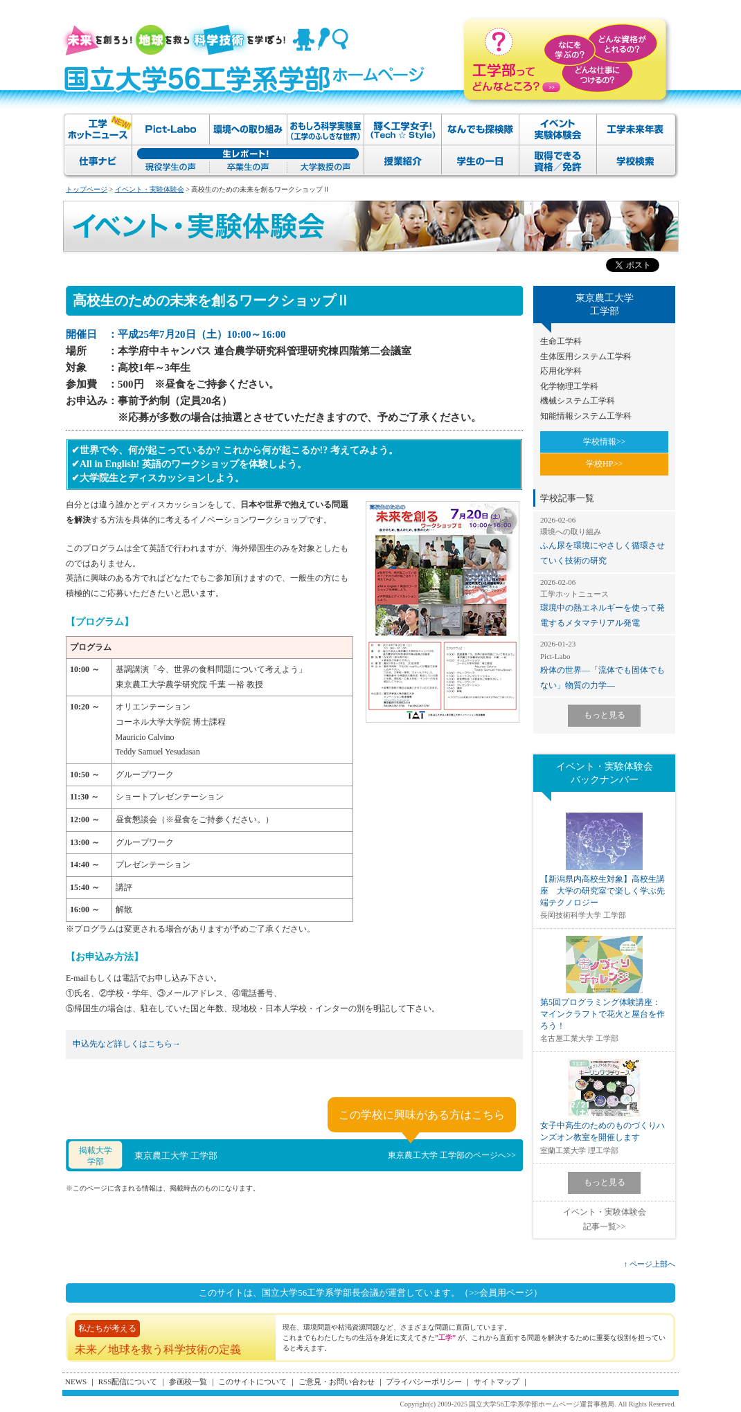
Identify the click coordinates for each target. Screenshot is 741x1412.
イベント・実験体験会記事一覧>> (604, 1219)
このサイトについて (252, 1381)
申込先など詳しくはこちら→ (127, 1044)
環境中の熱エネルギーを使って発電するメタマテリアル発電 (604, 602)
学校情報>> (604, 441)
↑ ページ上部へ (649, 1264)
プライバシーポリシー (424, 1381)
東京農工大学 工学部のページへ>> (452, 1155)
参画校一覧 (188, 1381)
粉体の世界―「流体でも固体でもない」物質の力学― (604, 664)
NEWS (76, 1381)
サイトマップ (496, 1381)
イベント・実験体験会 (149, 189)
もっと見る (604, 715)
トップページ (86, 189)
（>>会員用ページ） (501, 1292)
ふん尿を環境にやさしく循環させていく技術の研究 (604, 540)
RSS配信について (128, 1381)
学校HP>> (604, 464)
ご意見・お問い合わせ (336, 1381)
